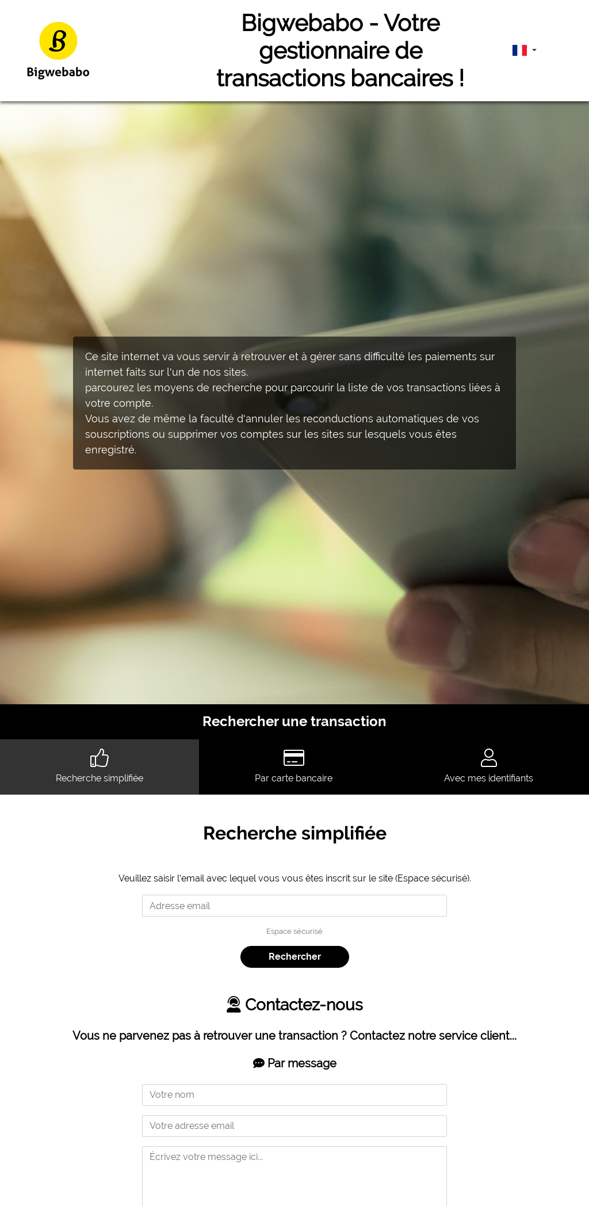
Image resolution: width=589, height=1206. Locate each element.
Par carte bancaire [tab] (293, 766)
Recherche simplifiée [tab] (99, 766)
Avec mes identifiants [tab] (488, 766)
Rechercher (295, 956)
